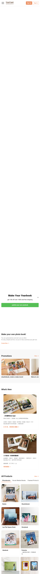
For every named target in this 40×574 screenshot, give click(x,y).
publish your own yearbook (20, 305)
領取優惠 (6, 466)
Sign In (36, 3)
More (36, 356)
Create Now (5, 343)
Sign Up (29, 3)
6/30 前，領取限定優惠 (11, 427)
